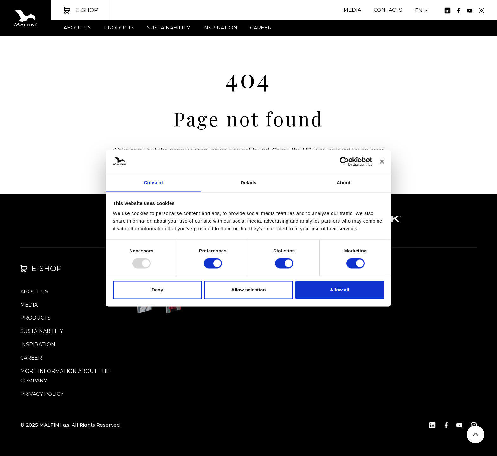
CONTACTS (388, 10)
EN (419, 10)
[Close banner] (382, 162)
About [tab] (344, 182)
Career (261, 28)
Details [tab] (248, 182)
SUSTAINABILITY (168, 28)
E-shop (41, 268)
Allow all (339, 289)
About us (77, 28)
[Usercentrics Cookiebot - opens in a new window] (344, 161)
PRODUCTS (119, 28)
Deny (157, 289)
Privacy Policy (41, 394)
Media (352, 10)
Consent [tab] (153, 182)
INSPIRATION (220, 28)
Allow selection (248, 289)
